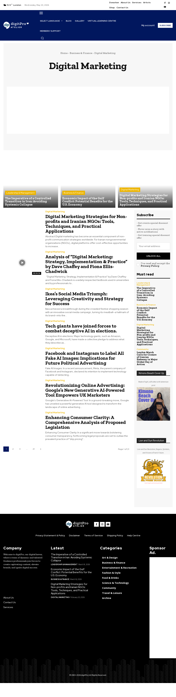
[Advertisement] (88, 110)
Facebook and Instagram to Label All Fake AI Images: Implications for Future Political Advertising (84, 355)
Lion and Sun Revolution (151, 437)
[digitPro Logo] (16, 25)
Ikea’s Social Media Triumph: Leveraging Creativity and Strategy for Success (83, 296)
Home (64, 53)
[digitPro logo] (77, 521)
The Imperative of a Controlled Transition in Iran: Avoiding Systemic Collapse (147, 292)
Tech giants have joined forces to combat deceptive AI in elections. (80, 326)
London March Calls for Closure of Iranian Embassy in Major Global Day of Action (147, 355)
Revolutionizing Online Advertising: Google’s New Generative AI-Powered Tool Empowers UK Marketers (84, 387)
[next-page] (40, 445)
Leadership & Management (20, 192)
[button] (42, 38)
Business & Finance (81, 53)
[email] (153, 246)
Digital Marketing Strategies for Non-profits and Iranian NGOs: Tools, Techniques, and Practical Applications (85, 223)
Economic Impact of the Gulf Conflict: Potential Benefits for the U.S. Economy (147, 311)
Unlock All (153, 255)
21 (34, 445)
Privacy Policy (150, 265)
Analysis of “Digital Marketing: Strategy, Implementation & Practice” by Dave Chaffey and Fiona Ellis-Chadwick (86, 263)
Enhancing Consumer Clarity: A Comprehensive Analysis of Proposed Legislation (85, 418)
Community (142, 346)
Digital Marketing (130, 189)
